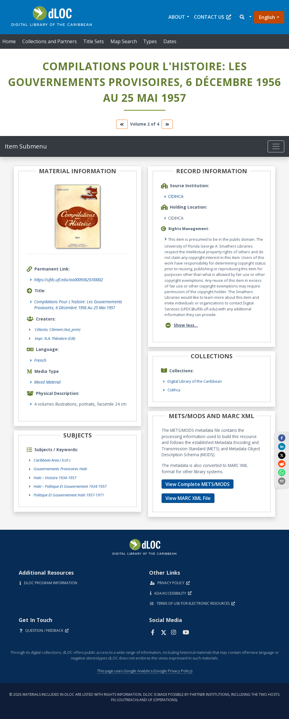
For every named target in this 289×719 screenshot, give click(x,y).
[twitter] (281, 455)
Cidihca (174, 390)
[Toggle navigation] (276, 146)
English (267, 17)
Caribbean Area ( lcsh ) (52, 460)
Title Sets (93, 41)
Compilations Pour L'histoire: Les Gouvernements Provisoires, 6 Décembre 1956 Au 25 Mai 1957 (78, 304)
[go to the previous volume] (121, 124)
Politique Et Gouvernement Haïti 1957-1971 (69, 495)
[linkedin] (281, 446)
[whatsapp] (281, 472)
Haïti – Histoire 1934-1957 (55, 477)
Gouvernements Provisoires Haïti (60, 468)
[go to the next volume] (167, 124)
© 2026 (144, 697)
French (40, 360)
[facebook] (281, 438)
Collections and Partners (49, 41)
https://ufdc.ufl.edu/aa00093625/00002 (68, 279)
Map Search (123, 41)
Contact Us (212, 17)
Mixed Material (47, 382)
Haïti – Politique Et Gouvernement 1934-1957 (70, 486)
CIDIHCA (176, 196)
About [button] (176, 17)
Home (9, 41)
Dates (169, 41)
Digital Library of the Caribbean (195, 381)
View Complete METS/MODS (197, 484)
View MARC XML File (188, 498)
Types (150, 41)
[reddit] (281, 464)
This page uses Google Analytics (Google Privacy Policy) (144, 670)
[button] (245, 17)
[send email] (281, 481)
